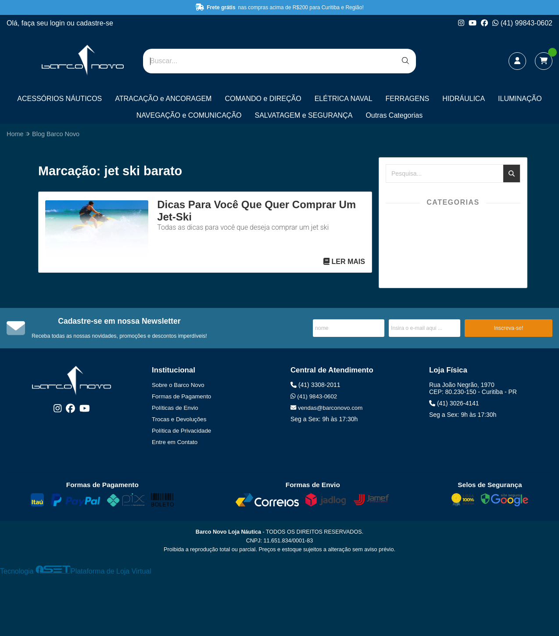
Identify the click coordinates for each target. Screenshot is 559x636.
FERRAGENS (408, 98)
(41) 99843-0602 (522, 23)
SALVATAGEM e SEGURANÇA (304, 115)
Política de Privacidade (181, 430)
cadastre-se (94, 23)
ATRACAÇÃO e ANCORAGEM (163, 98)
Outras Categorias (394, 115)
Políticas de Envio (175, 408)
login (58, 23)
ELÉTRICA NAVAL (344, 98)
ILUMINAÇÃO (520, 98)
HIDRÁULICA (463, 98)
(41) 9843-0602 (313, 396)
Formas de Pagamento (181, 396)
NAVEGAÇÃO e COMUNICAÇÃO (189, 115)
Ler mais (344, 261)
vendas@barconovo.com (326, 408)
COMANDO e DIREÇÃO (263, 98)
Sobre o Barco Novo (178, 385)
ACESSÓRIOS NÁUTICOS (59, 98)
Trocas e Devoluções (179, 419)
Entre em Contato (174, 442)
